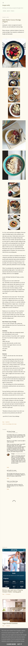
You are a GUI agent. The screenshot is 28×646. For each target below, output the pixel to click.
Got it (19, 644)
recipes (15, 424)
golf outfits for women (11, 470)
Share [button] (3, 422)
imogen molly (6, 5)
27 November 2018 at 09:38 (20, 453)
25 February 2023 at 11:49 (12, 471)
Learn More (11, 644)
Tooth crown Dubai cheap (12, 481)
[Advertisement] (14, 529)
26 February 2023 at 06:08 (12, 482)
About (8, 11)
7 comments (8, 625)
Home (3, 11)
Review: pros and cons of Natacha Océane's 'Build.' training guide (12, 591)
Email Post (7, 422)
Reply (8, 467)
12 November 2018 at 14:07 (12, 432)
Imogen (13, 453)
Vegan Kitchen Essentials (10, 623)
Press (12, 11)
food (13, 424)
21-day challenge (8, 424)
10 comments (8, 594)
